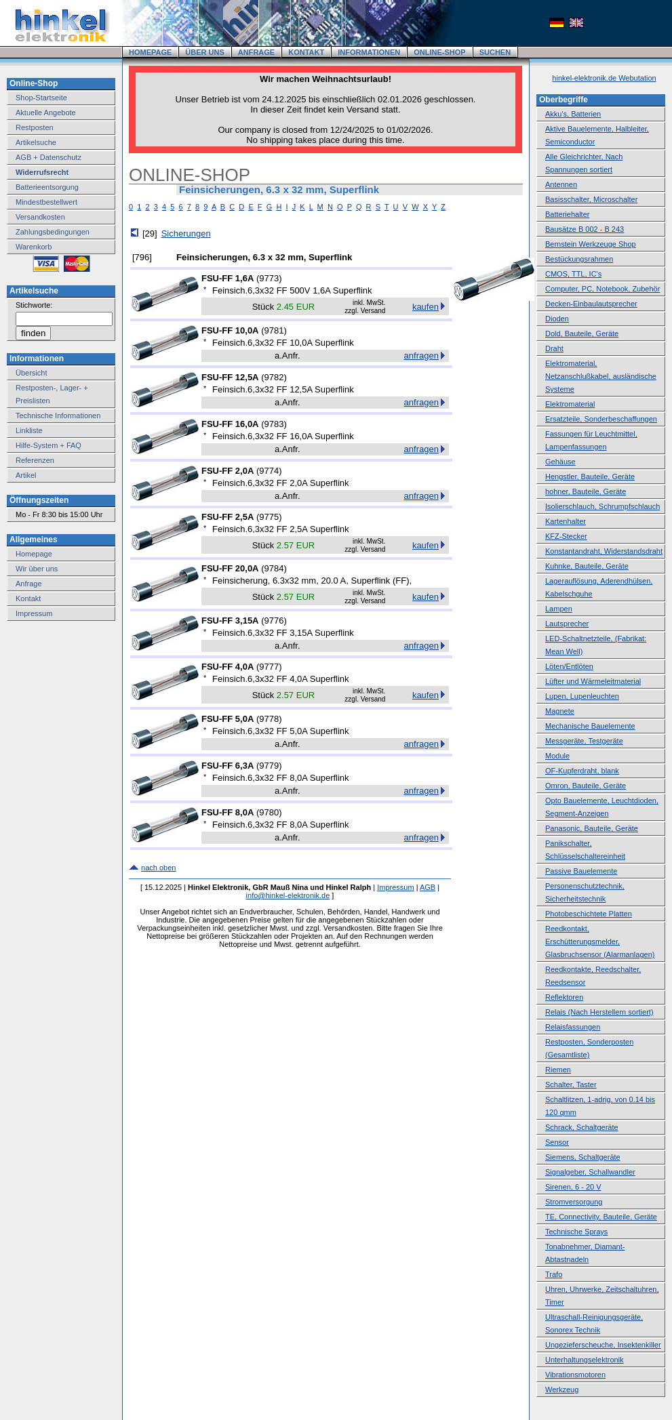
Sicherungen (186, 233)
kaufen (425, 307)
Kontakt (28, 598)
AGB (427, 887)
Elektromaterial (570, 404)
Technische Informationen (58, 415)
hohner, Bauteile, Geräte (585, 491)
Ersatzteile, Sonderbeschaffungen (601, 419)
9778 (269, 719)
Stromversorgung (573, 1202)
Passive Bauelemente (581, 871)
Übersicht (31, 373)
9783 (273, 424)
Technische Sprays (576, 1232)
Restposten (35, 127)
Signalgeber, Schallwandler (590, 1172)
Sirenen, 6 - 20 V (573, 1187)
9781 (273, 330)
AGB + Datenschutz (48, 157)
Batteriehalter (567, 214)
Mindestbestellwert (46, 202)
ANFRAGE (256, 52)
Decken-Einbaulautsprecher (591, 304)
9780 (269, 812)
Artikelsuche (36, 142)
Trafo (553, 1274)
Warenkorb (34, 247)
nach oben (158, 868)
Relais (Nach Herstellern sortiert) (599, 1012)
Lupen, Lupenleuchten (582, 696)
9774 (269, 471)
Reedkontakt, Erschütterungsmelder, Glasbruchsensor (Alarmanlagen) (599, 941)
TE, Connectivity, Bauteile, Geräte (601, 1217)
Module (557, 756)
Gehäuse (560, 462)
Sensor (557, 1142)
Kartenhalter (565, 521)
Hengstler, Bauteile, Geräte (590, 476)
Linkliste (29, 430)
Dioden (557, 319)
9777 (269, 667)
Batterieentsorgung (47, 187)
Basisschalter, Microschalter (591, 199)
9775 (269, 517)
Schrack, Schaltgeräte (581, 1127)
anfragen (421, 355)
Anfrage (29, 584)
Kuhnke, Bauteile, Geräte (587, 566)
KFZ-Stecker (566, 536)
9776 (273, 620)
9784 (273, 568)
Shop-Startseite (41, 98)
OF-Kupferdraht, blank (582, 771)
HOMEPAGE (150, 52)
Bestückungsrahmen (579, 259)
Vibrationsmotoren (575, 1375)
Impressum (34, 613)
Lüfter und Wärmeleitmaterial (593, 681)
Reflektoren (564, 997)
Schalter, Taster (571, 1084)
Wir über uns (37, 569)
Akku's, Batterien (573, 114)
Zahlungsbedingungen (53, 232)
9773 (269, 278)
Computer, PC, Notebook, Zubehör (602, 289)
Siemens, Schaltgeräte (582, 1157)
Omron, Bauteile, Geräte (585, 786)
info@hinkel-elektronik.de (288, 895)
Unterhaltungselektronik (584, 1360)
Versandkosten (40, 217)
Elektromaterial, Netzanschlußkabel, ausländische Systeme (600, 376)
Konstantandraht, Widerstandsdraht (604, 551)
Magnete (559, 711)
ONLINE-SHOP (439, 52)
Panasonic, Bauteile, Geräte (591, 828)
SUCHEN (495, 52)
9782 (273, 377)
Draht (554, 348)
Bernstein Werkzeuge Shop (590, 244)
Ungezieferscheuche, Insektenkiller (603, 1345)
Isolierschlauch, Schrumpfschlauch (602, 506)
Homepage (34, 554)
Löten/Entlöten (569, 666)
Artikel (26, 475)
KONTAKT (306, 52)
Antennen (561, 184)
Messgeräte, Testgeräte (584, 741)
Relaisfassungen (572, 1027)
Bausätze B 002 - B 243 (584, 229)
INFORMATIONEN (369, 52)
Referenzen (35, 460)
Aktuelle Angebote (46, 112)
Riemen (558, 1070)
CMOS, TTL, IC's (573, 274)
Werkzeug (561, 1389)
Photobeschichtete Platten (588, 914)
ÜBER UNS (204, 52)
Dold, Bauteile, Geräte (581, 333)
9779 (269, 765)
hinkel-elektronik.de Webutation (604, 78)
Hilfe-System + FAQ (48, 445)
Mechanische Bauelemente (590, 726)
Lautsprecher (567, 624)
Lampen (558, 609)
